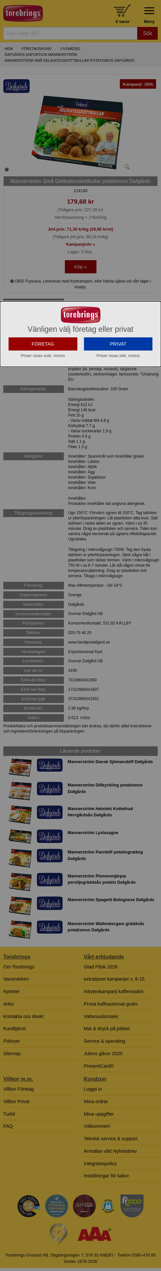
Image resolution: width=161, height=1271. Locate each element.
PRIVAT (118, 370)
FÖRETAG (43, 370)
